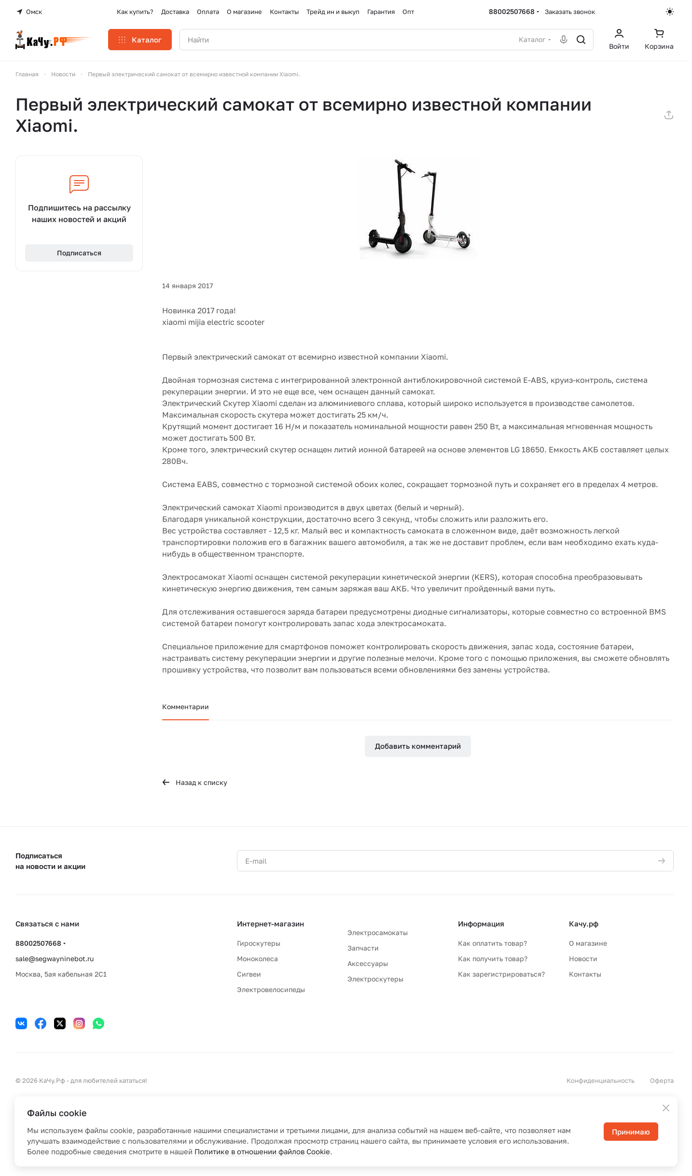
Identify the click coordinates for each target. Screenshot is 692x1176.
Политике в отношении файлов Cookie (262, 1151)
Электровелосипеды (271, 989)
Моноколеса (257, 958)
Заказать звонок (570, 11)
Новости (583, 958)
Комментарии (185, 706)
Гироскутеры (258, 943)
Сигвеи (249, 974)
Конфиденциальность (601, 1080)
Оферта (662, 1080)
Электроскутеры (375, 979)
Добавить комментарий (418, 746)
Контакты (585, 974)
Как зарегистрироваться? (501, 974)
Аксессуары (367, 963)
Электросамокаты (377, 932)
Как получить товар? (492, 958)
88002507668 (512, 11)
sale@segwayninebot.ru (54, 958)
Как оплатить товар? (492, 943)
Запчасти (363, 948)
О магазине (588, 943)
